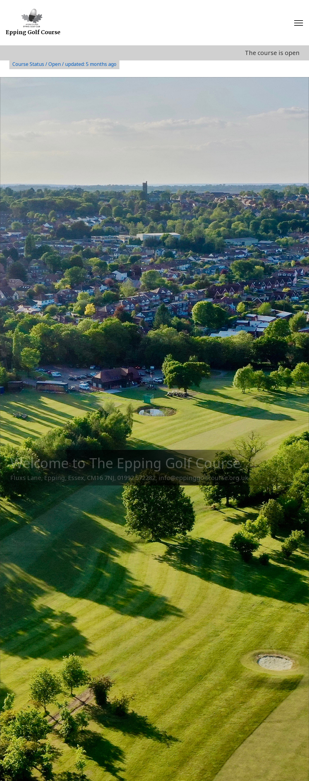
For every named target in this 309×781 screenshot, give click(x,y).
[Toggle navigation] (298, 22)
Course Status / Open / (64, 64)
